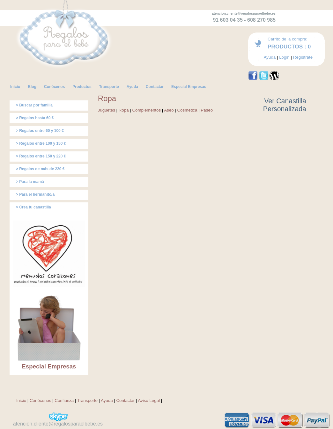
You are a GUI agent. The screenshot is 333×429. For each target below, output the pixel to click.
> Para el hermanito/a (35, 194)
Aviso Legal (149, 400)
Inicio (21, 400)
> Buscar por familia (34, 105)
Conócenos (40, 400)
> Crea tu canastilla (33, 207)
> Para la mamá (30, 181)
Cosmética (187, 110)
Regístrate (303, 57)
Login (284, 57)
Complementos (146, 110)
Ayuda (270, 57)
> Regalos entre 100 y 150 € (41, 143)
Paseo (207, 110)
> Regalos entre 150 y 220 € (41, 156)
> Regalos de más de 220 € (40, 169)
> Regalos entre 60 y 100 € (40, 130)
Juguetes (106, 110)
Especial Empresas (49, 366)
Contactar (125, 400)
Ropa (124, 110)
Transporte (87, 400)
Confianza (64, 400)
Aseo (169, 110)
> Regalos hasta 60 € (35, 118)
